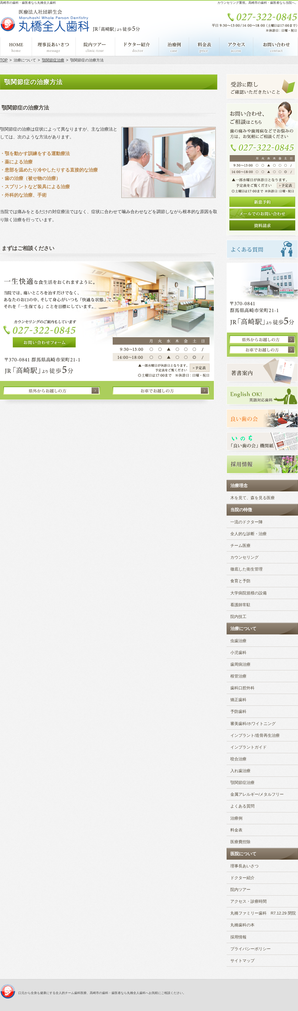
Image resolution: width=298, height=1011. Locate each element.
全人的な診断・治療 (248, 534)
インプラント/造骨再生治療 (255, 735)
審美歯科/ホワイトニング (253, 724)
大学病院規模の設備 (248, 593)
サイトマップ (242, 961)
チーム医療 (240, 546)
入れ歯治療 (240, 771)
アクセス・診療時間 (248, 901)
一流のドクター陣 (246, 522)
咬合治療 (238, 759)
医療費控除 (240, 842)
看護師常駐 (240, 605)
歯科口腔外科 (242, 688)
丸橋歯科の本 (242, 925)
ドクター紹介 (242, 878)
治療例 (236, 818)
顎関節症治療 (242, 783)
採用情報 (238, 937)
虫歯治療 (238, 641)
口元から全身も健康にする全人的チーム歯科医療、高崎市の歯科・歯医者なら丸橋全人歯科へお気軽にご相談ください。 (102, 993)
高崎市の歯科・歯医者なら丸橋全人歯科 (28, 2)
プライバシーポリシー (250, 949)
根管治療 (238, 676)
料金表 (236, 830)
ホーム (16, 46)
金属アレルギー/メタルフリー (257, 794)
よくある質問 (242, 806)
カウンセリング (244, 557)
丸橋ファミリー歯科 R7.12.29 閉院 (263, 913)
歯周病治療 (240, 664)
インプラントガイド (248, 747)
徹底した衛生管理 (246, 569)
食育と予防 (240, 581)
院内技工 (238, 617)
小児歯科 (238, 653)
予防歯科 (238, 711)
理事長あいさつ (244, 866)
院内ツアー (240, 890)
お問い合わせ (275, 46)
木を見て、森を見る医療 (252, 498)
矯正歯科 (238, 700)
